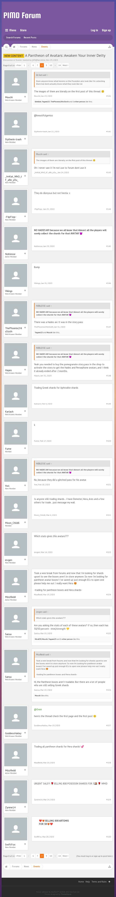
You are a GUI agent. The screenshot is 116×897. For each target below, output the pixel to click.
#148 (108, 375)
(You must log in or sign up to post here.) (94, 856)
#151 (108, 484)
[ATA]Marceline (38, 60)
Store (23, 30)
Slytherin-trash (13, 139)
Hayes (8, 370)
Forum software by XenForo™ (58, 892)
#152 (108, 515)
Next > (65, 65)
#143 (108, 172)
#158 (108, 762)
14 (59, 65)
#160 (108, 836)
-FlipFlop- (10, 216)
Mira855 (38, 639)
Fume (8, 448)
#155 (108, 633)
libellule (38, 101)
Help (88, 881)
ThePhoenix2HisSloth (59, 101)
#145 (108, 246)
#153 (108, 552)
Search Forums (13, 37)
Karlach (9, 411)
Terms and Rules (99, 881)
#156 (108, 690)
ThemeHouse (66, 894)
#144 (108, 209)
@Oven (38, 709)
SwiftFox (10, 844)
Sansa (8, 634)
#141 (108, 96)
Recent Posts (30, 37)
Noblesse (10, 254)
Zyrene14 (10, 807)
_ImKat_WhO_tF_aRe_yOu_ (13, 178)
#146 (108, 283)
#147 (108, 327)
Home (81, 881)
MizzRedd (10, 597)
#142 (108, 131)
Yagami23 (46, 101)
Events (19, 60)
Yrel (7, 485)
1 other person (79, 101)
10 (51, 65)
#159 (108, 799)
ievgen (8, 560)
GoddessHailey (13, 733)
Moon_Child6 (12, 522)
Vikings (8, 291)
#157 (108, 725)
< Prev (18, 65)
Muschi (9, 97)
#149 (108, 404)
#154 (108, 594)
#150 (108, 441)
